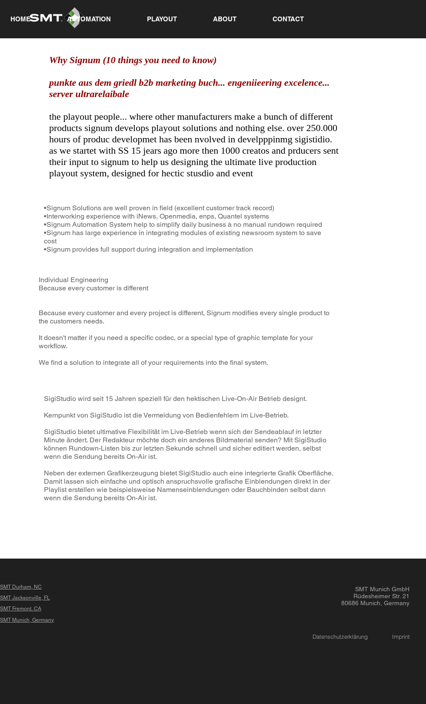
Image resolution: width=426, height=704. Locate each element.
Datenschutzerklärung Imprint (361, 636)
